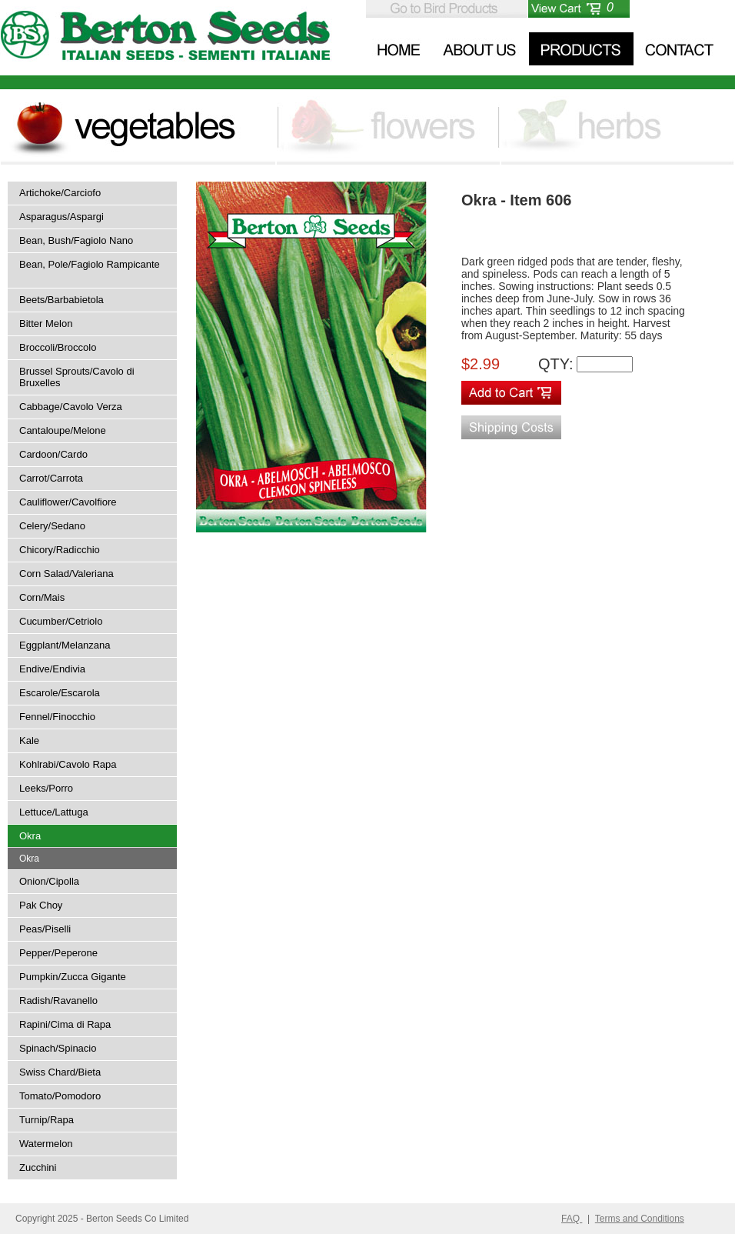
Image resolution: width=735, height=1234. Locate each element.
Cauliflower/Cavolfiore (67, 502)
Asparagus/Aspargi (61, 216)
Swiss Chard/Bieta (60, 1072)
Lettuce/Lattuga (53, 812)
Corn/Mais (42, 597)
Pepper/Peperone (58, 953)
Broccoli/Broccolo (57, 347)
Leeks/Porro (46, 788)
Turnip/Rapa (46, 1120)
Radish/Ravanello (58, 1000)
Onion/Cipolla (49, 881)
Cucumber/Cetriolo (60, 621)
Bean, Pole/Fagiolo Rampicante (89, 264)
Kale (29, 740)
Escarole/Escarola (59, 693)
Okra (30, 836)
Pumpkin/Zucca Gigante (72, 976)
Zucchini (37, 1167)
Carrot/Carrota (51, 478)
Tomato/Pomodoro (60, 1096)
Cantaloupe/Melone (62, 430)
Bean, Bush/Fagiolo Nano (76, 240)
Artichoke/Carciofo (60, 192)
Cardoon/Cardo (53, 454)
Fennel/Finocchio (57, 716)
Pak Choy (40, 905)
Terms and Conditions (639, 1218)
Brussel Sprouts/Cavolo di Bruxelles (77, 377)
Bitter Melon (45, 323)
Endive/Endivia (52, 669)
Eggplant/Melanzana (65, 645)
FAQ (571, 1218)
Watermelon (46, 1143)
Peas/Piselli (45, 929)
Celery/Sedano (52, 526)
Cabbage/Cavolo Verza (70, 406)
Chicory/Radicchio (59, 549)
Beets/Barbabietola (61, 299)
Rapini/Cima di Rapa (65, 1024)
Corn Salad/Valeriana (66, 573)
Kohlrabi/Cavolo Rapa (67, 764)
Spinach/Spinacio (57, 1048)
